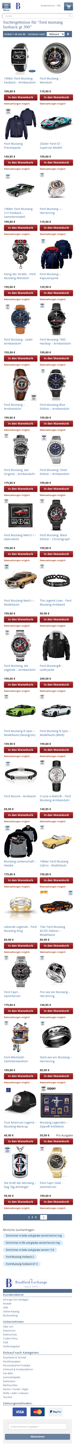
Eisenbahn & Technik (14, 1357)
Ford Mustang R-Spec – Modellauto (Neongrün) (19, 733)
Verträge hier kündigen (16, 1299)
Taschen (7, 1397)
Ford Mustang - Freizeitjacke (14, 145)
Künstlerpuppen (12, 1361)
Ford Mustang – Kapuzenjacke (50, 276)
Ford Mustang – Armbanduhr (14, 407)
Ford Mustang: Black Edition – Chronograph (55, 537)
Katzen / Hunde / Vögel (15, 1389)
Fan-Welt (8, 1373)
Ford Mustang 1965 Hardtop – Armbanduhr (55, 341)
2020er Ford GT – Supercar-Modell (51, 145)
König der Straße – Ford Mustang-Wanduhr (20, 276)
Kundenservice (48, 6)
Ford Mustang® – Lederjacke (51, 668)
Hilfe (5, 1307)
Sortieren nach (36, 34)
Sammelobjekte (11, 1377)
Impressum (9, 1330)
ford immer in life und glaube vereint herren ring (33, 1242)
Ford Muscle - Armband (20, 796)
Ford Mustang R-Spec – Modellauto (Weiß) (55, 733)
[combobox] (37, 16)
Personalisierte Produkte (16, 1365)
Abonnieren (38, 1436)
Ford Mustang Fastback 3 (20, 1256)
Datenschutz (10, 1334)
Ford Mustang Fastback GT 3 (22, 1263)
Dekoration (9, 1381)
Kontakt (7, 1303)
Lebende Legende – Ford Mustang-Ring (20, 929)
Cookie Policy (10, 1338)
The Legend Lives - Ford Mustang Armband (55, 602)
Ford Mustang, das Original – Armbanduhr (19, 472)
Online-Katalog (11, 1311)
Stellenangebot (11, 1346)
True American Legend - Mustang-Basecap (20, 1124)
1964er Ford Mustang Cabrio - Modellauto (54, 863)
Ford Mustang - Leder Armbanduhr (18, 341)
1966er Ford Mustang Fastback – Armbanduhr (20, 80)
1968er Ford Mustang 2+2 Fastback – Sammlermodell (18, 213)
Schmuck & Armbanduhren (18, 1369)
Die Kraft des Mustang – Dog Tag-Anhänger (20, 1185)
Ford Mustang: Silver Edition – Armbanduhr (55, 472)
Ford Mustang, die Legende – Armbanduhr (20, 668)
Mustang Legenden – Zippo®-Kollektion (54, 1124)
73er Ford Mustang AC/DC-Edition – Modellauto (52, 931)
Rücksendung (10, 1315)
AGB (5, 1342)
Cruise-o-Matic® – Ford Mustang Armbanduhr (55, 798)
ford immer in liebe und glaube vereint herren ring (34, 1235)
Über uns (8, 1326)
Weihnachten (10, 1385)
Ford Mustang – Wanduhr (50, 80)
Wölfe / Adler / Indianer (16, 1393)
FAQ (59, 6)
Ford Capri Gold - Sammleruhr (51, 1185)
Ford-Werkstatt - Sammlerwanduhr (16, 1059)
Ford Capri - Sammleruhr (12, 994)
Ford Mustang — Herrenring (51, 211)
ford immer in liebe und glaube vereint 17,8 (30, 1249)
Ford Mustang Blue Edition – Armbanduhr (55, 407)
